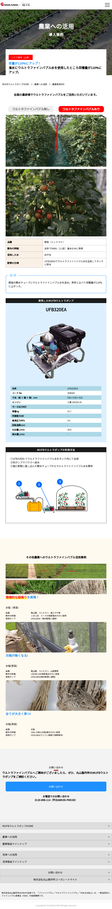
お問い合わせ (56, 786)
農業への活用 (40, 84)
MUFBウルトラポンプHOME (15, 84)
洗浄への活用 (9, 854)
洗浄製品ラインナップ (14, 861)
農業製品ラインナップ (14, 844)
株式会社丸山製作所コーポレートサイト (55, 879)
